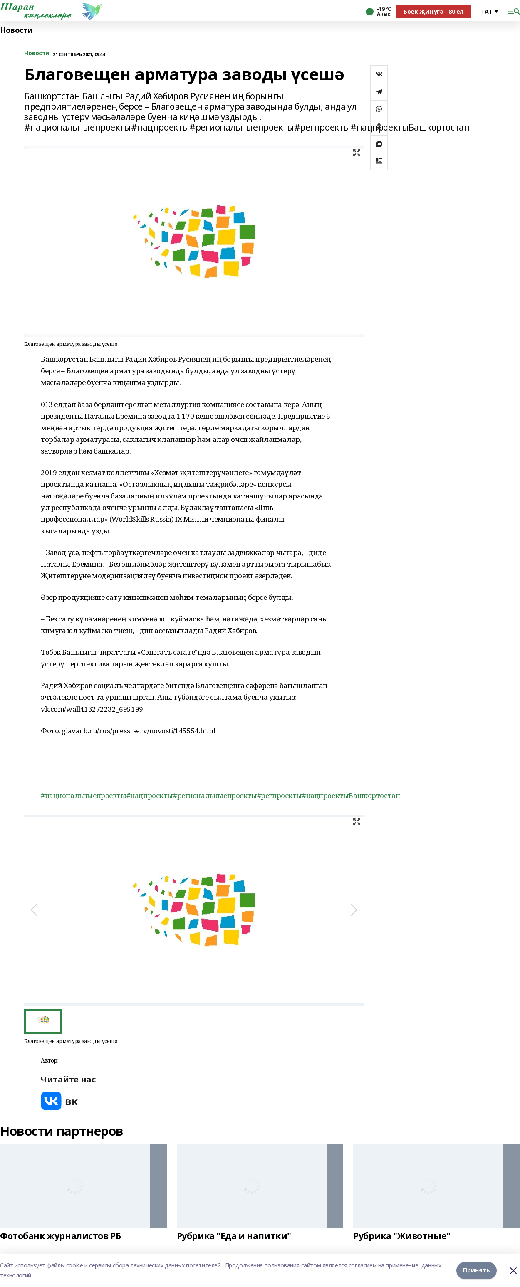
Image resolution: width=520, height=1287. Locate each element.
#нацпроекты (149, 795)
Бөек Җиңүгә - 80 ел (433, 11)
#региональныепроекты (215, 795)
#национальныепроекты (83, 795)
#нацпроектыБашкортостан (351, 795)
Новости (16, 30)
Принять (476, 1270)
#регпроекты (279, 795)
